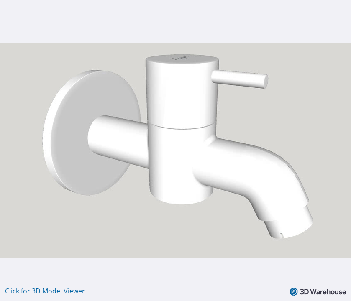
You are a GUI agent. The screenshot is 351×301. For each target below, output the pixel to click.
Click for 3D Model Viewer (45, 291)
